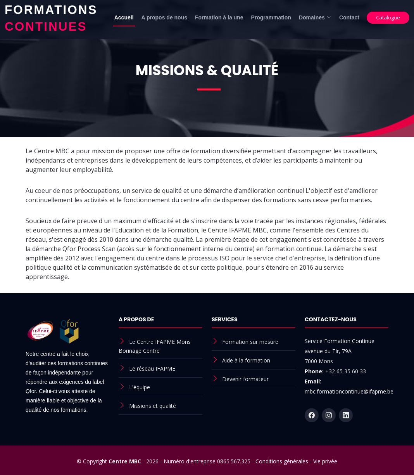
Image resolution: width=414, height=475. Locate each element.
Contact (349, 17)
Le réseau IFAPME (152, 368)
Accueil (124, 17)
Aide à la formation (246, 360)
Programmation (271, 17)
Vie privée (325, 461)
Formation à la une (219, 17)
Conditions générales (281, 461)
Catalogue (388, 17)
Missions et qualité (152, 405)
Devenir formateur (245, 379)
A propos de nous (164, 17)
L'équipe (139, 387)
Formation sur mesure (250, 341)
